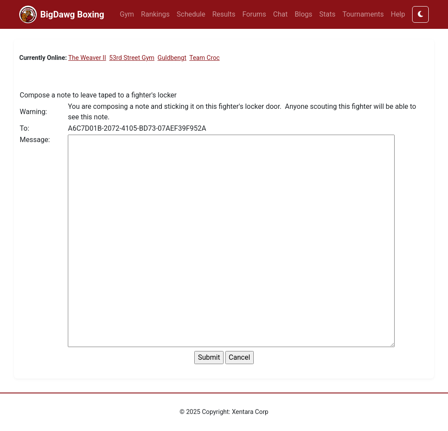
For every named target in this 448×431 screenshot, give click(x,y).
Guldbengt (172, 58)
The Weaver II (87, 58)
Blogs (303, 14)
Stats (327, 14)
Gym (127, 14)
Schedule (191, 14)
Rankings (155, 14)
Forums (254, 14)
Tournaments (363, 14)
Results (223, 14)
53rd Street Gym (131, 58)
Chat (280, 14)
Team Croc (204, 58)
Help (398, 14)
